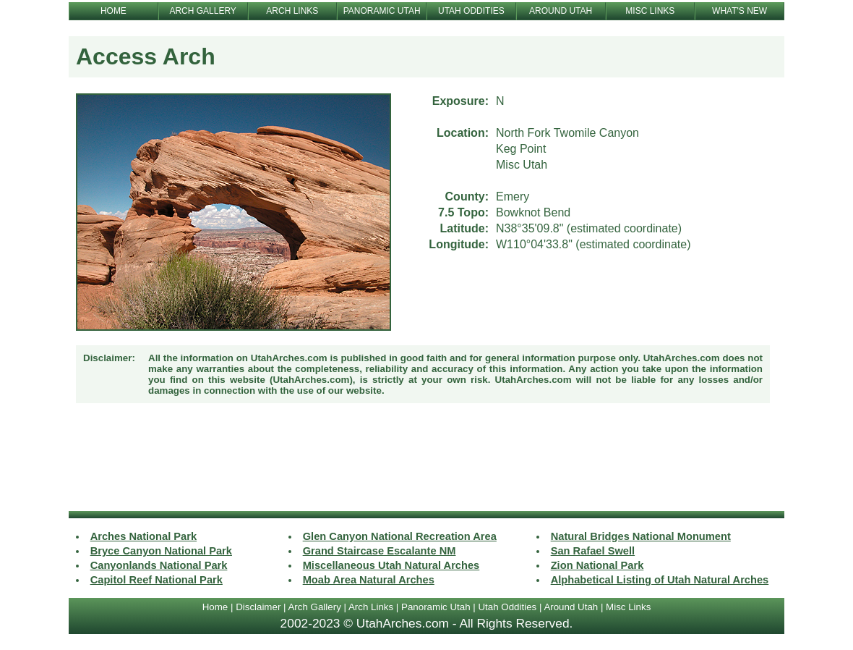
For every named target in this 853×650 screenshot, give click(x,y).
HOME (113, 11)
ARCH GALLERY (202, 11)
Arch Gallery (314, 607)
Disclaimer (258, 607)
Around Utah (571, 607)
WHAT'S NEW (739, 11)
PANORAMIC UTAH (382, 11)
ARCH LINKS (292, 11)
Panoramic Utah (436, 607)
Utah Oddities (507, 607)
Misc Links (628, 607)
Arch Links (370, 607)
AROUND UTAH (560, 11)
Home (215, 607)
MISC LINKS (649, 11)
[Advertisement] (426, 458)
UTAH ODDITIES (471, 11)
